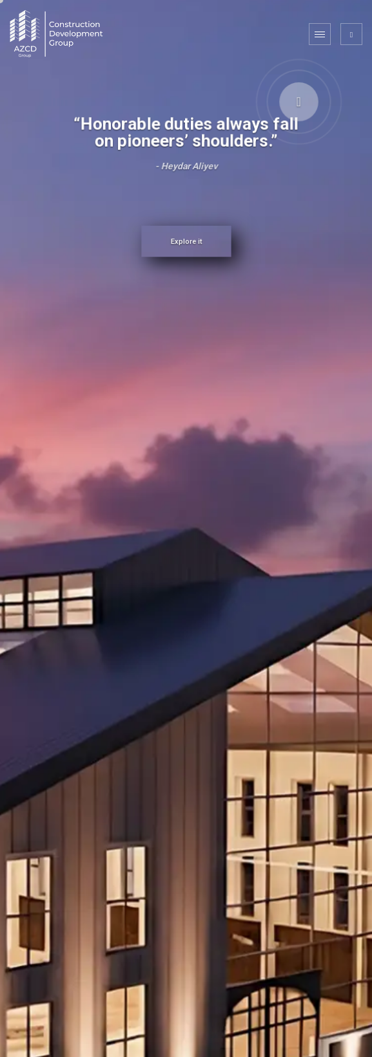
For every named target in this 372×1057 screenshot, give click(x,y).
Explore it (185, 242)
